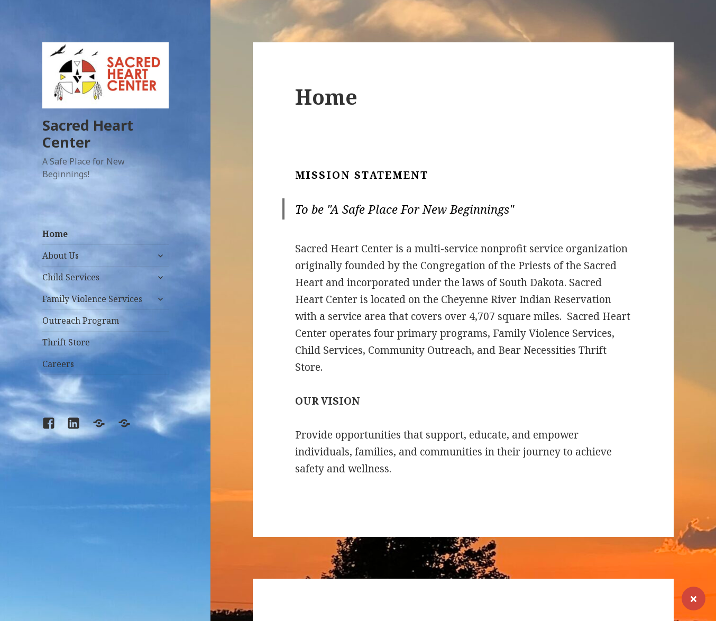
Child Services (70, 277)
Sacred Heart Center (87, 133)
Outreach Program (80, 320)
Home (55, 234)
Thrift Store (66, 342)
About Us (60, 255)
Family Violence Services (92, 299)
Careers (58, 364)
